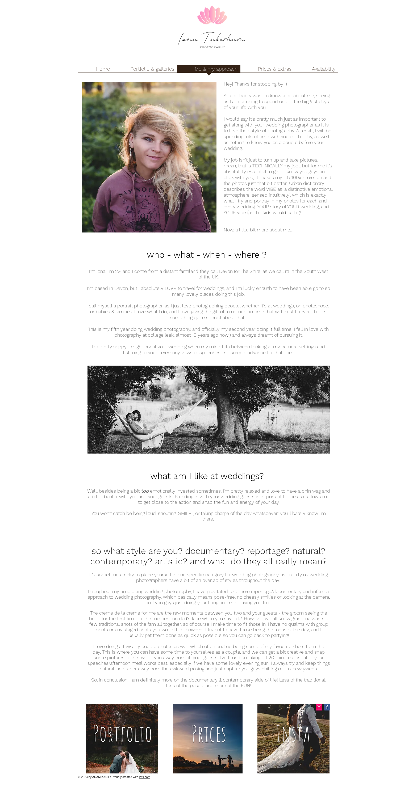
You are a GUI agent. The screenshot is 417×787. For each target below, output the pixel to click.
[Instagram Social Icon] (319, 707)
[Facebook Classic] (327, 707)
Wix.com (144, 776)
